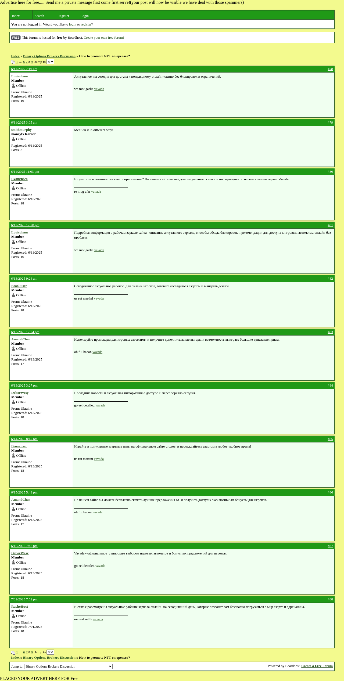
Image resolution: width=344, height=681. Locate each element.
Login (84, 16)
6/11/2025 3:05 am (24, 122)
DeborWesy (19, 393)
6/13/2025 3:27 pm (24, 385)
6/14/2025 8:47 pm (24, 439)
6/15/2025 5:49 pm (24, 492)
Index (16, 16)
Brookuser (19, 286)
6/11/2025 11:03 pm (25, 172)
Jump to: (62, 666)
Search (39, 16)
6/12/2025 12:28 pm (25, 225)
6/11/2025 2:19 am (24, 69)
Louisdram (19, 76)
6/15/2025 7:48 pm (24, 546)
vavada (99, 89)
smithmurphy (21, 130)
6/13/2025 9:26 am (24, 278)
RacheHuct (19, 606)
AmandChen (20, 339)
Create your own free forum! (104, 37)
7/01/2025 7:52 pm (24, 599)
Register (63, 16)
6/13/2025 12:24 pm (25, 332)
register (86, 24)
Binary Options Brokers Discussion (49, 56)
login (72, 24)
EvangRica (19, 179)
